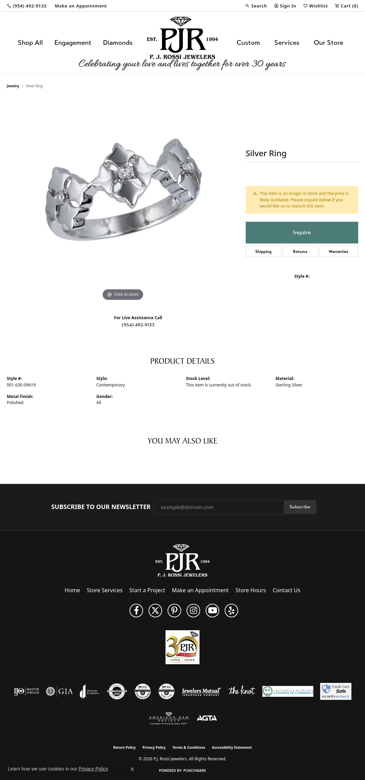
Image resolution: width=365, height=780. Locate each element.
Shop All (30, 42)
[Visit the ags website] (169, 718)
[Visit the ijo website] (26, 691)
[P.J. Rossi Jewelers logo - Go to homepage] (182, 42)
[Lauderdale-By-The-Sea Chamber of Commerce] (287, 691)
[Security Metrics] (335, 691)
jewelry (13, 86)
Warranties (338, 251)
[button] (256, 6)
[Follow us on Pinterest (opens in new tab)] (174, 610)
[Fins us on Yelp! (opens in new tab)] (231, 610)
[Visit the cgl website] (166, 691)
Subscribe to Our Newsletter (101, 507)
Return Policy (124, 747)
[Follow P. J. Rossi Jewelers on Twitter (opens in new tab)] (155, 610)
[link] (27, 6)
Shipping (263, 251)
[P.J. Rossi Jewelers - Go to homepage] (182, 560)
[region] (123, 201)
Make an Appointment (200, 590)
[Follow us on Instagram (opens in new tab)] (193, 610)
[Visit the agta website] (206, 718)
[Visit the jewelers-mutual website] (201, 691)
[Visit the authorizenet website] (116, 691)
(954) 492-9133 (138, 325)
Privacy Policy (154, 747)
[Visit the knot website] (242, 691)
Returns (300, 251)
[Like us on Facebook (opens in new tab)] (136, 610)
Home (72, 590)
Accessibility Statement (232, 747)
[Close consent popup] (132, 769)
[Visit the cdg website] (142, 691)
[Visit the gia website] (59, 691)
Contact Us (286, 590)
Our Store (328, 42)
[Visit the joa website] (90, 691)
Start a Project (147, 590)
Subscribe (300, 507)
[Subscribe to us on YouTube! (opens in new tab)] (212, 610)
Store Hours (251, 590)
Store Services (105, 590)
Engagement (72, 42)
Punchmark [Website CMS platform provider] (195, 770)
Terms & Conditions (188, 747)
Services (286, 42)
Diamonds (118, 42)
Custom (248, 42)
